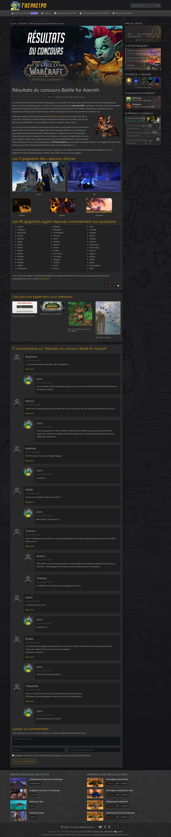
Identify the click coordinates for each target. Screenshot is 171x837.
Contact (118, 832)
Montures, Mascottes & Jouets (94, 13)
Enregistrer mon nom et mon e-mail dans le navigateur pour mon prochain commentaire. (52, 755)
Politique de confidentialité (103, 832)
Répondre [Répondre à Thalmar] (29, 546)
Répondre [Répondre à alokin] (29, 610)
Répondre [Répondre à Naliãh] (29, 502)
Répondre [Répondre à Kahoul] (29, 413)
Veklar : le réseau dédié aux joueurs (77, 827)
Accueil (13, 23)
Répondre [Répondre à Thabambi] (29, 701)
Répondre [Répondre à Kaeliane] (29, 460)
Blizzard (57, 116)
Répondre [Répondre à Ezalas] (29, 657)
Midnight (46, 13)
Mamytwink (44, 278)
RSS (90, 832)
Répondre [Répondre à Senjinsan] (29, 369)
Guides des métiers (25, 13)
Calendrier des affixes (143, 87)
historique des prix (143, 40)
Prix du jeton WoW (122, 13)
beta (50, 97)
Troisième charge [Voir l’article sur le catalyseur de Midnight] (139, 106)
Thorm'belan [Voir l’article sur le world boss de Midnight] (137, 100)
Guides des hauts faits (65, 13)
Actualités (23, 23)
